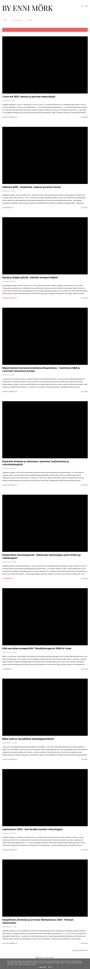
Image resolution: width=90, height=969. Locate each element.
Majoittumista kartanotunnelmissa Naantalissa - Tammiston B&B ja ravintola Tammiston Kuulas (41, 369)
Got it (50, 967)
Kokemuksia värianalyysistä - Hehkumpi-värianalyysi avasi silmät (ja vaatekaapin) (41, 556)
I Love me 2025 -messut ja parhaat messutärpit (28, 96)
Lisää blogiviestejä (80, 950)
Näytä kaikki (81, 30)
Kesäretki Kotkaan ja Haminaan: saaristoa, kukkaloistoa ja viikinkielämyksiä (35, 463)
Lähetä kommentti (9, 117)
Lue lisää (84, 117)
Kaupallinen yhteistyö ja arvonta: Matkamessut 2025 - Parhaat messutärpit (37, 921)
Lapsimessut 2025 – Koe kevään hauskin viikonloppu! (32, 829)
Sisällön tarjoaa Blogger (45, 957)
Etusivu (4, 20)
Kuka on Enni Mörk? (16, 20)
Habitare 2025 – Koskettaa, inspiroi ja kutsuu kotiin (31, 187)
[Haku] (82, 3)
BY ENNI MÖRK (27, 8)
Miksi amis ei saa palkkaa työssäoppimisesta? (28, 738)
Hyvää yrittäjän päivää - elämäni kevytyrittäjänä (30, 277)
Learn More (42, 967)
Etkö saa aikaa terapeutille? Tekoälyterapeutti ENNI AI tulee (36, 648)
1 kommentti (7, 669)
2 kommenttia (8, 207)
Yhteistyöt (28, 20)
